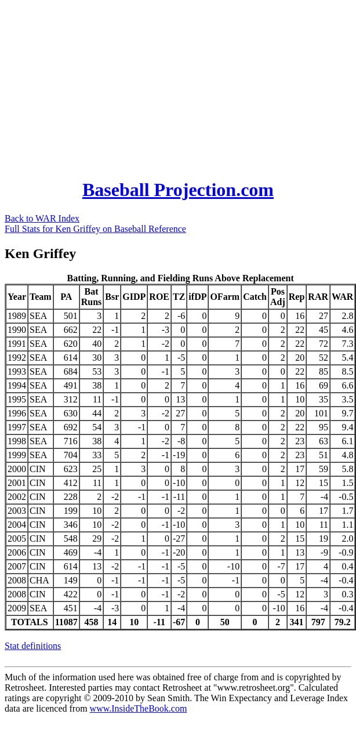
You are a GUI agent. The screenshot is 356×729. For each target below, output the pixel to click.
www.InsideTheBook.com (138, 708)
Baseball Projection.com (178, 189)
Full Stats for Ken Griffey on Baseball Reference (95, 229)
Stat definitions (33, 646)
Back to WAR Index (42, 218)
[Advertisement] (156, 86)
